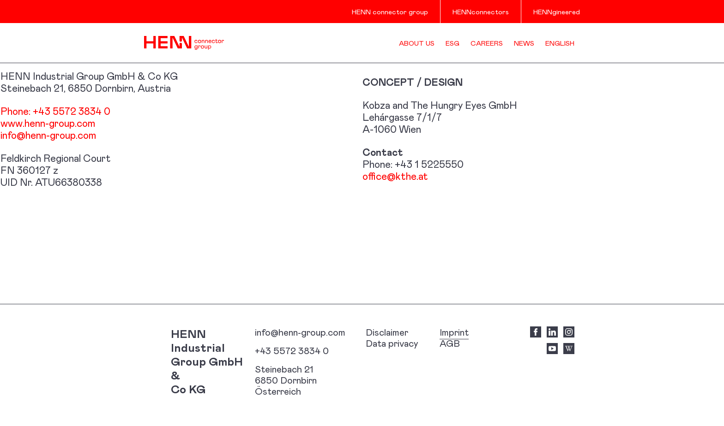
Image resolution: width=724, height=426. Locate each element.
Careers (487, 43)
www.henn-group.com (47, 123)
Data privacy (392, 343)
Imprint (454, 331)
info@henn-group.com (48, 135)
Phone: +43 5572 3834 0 (55, 111)
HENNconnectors (480, 11)
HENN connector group (390, 11)
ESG (452, 43)
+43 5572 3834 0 (292, 350)
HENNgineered (556, 11)
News (524, 43)
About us (416, 43)
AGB (450, 343)
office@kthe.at (395, 176)
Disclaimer (387, 331)
